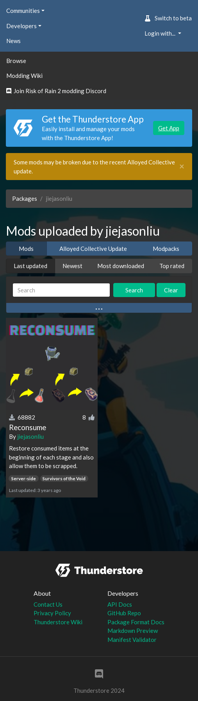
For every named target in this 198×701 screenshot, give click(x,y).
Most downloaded (120, 265)
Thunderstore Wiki (58, 621)
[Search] (61, 290)
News (13, 40)
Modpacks (166, 248)
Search (134, 290)
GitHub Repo (124, 612)
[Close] (181, 166)
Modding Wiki (24, 75)
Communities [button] (23, 10)
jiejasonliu (30, 436)
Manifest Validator (132, 639)
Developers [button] (21, 25)
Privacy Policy (52, 612)
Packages (24, 198)
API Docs (119, 604)
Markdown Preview (132, 630)
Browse (16, 60)
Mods (26, 248)
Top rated (171, 265)
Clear (171, 290)
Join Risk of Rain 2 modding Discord (56, 90)
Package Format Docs (135, 621)
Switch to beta (168, 18)
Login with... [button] (160, 33)
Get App (168, 128)
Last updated (30, 265)
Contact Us (48, 604)
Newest (72, 265)
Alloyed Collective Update (93, 248)
